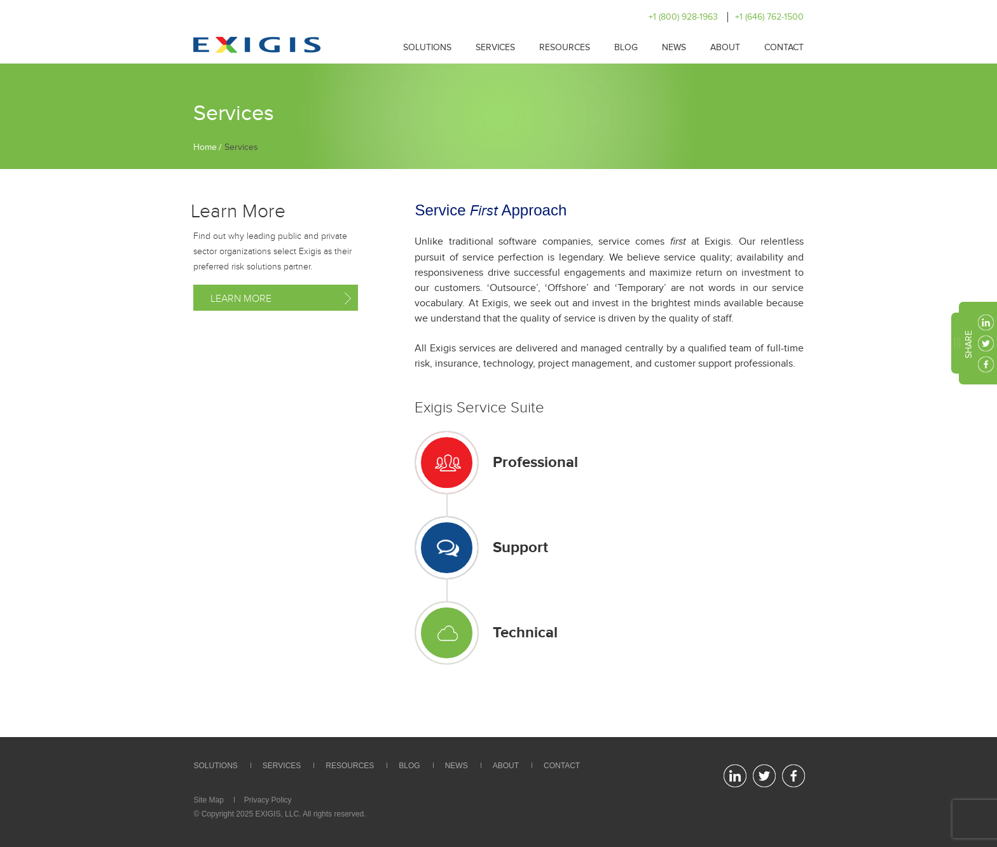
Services (495, 47)
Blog (626, 47)
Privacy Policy (268, 800)
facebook (986, 364)
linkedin (986, 322)
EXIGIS (267, 814)
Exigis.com (256, 45)
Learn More (241, 298)
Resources (564, 47)
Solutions (427, 47)
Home (205, 147)
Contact (784, 47)
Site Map (209, 800)
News (674, 47)
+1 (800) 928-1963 (683, 16)
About (725, 47)
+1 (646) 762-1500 (769, 16)
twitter (986, 343)
